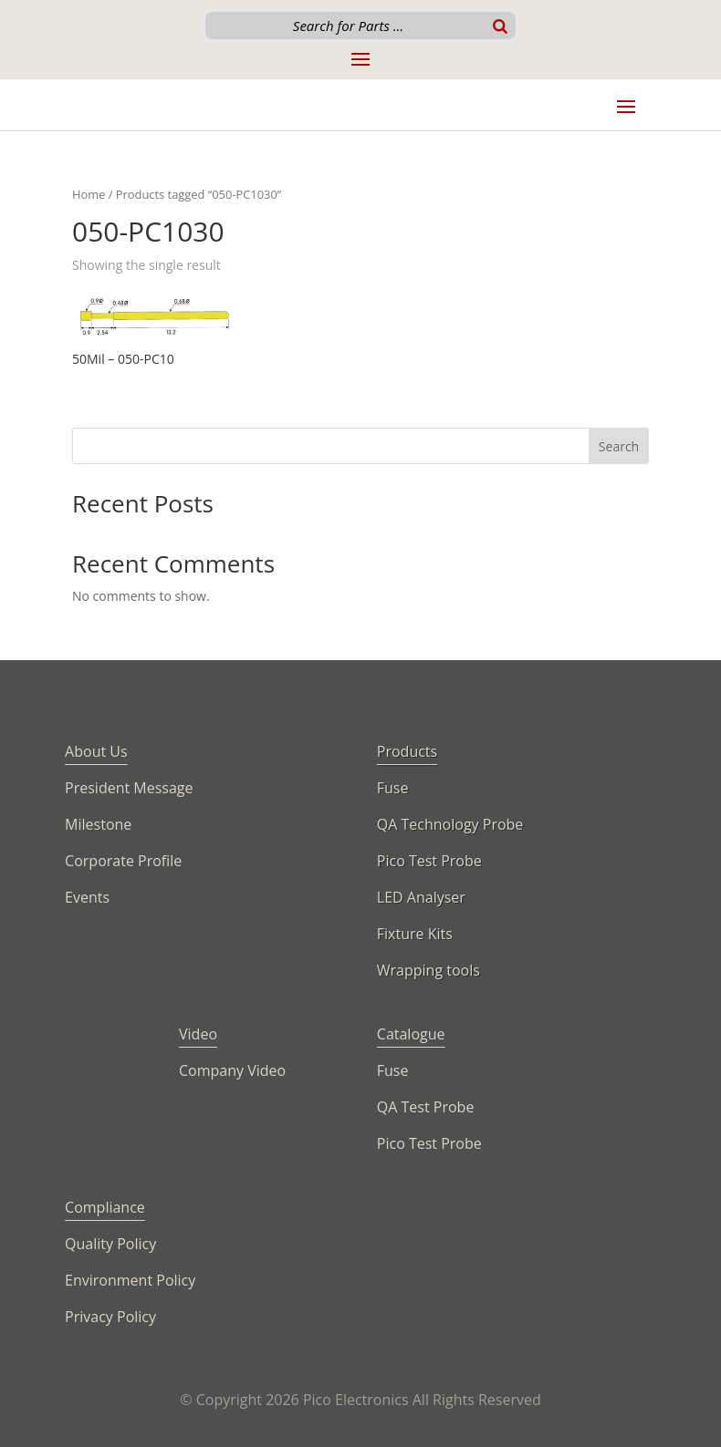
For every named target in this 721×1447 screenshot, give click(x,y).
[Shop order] (569, 266)
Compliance (105, 1207)
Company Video (232, 1070)
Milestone (98, 824)
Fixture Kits (415, 934)
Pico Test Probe (429, 861)
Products (407, 751)
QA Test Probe (426, 1107)
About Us (96, 751)
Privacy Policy (110, 1317)
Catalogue (411, 1034)
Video (198, 1034)
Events (87, 897)
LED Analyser (421, 897)
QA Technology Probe (450, 824)
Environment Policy (130, 1280)
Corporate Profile (123, 861)
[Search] (500, 25)
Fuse (393, 788)
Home (88, 194)
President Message (129, 788)
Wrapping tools (428, 970)
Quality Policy (110, 1244)
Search (619, 446)
